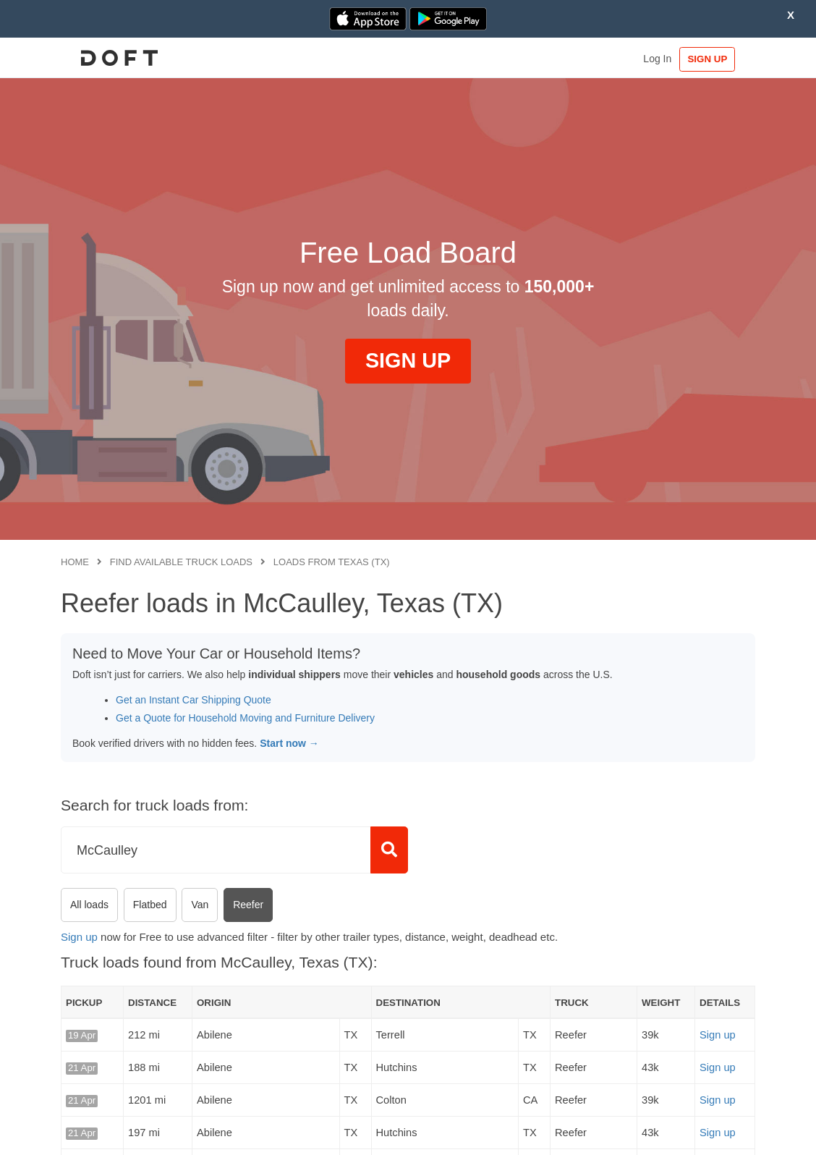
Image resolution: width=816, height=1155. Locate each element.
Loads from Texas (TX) (331, 562)
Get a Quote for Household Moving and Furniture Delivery (245, 718)
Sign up (79, 937)
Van (199, 904)
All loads (89, 904)
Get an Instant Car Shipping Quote (193, 700)
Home (75, 562)
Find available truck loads (181, 562)
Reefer (248, 904)
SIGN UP (711, 59)
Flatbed (150, 904)
